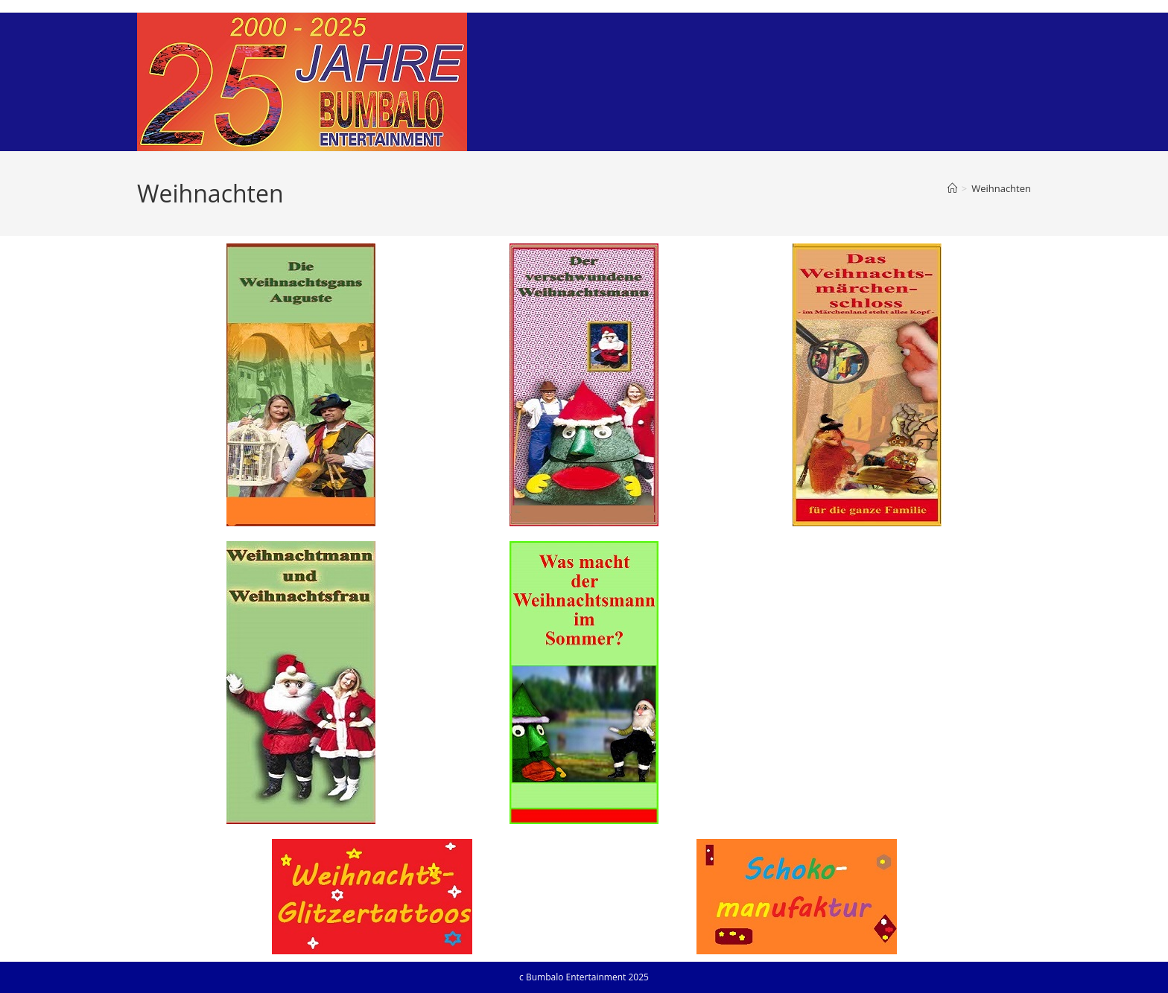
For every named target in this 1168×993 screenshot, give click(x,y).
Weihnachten (1001, 188)
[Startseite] (952, 188)
